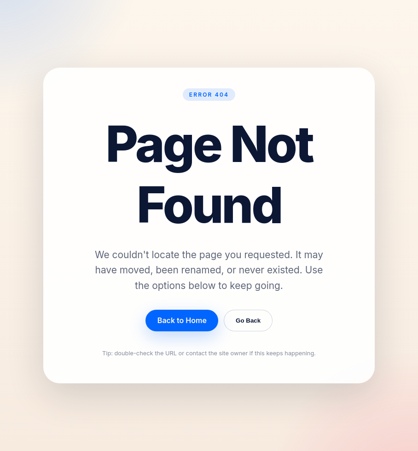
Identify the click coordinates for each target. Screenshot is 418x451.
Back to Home (182, 320)
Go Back (248, 320)
